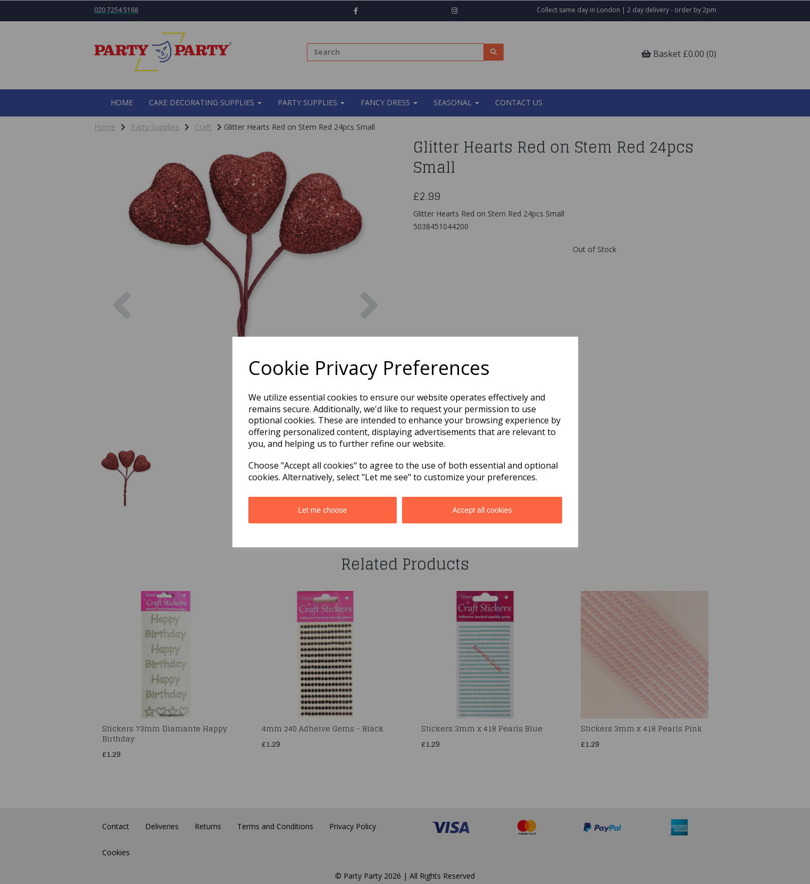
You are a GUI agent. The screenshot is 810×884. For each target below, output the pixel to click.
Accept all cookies (482, 510)
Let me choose (322, 510)
